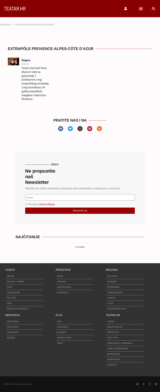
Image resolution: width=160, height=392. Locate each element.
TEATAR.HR (15, 8)
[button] (141, 9)
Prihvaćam (41, 204)
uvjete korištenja (47, 204)
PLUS (59, 315)
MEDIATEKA (12, 315)
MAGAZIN (112, 270)
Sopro (26, 60)
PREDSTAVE (63, 270)
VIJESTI (10, 270)
